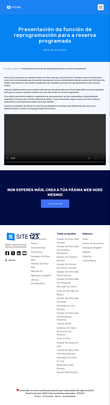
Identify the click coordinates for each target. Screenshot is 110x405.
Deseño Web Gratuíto (67, 372)
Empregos (92, 247)
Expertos (87, 256)
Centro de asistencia (93, 243)
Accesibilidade (69, 396)
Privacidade (48, 396)
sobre (85, 239)
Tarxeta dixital (64, 323)
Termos (37, 396)
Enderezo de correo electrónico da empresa (66, 331)
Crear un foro (63, 338)
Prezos (34, 243)
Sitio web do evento (67, 286)
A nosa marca (89, 260)
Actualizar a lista (10, 69)
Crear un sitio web (55, 204)
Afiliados (86, 252)
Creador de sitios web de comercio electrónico (68, 249)
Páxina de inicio (39, 239)
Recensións (36, 252)
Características (38, 247)
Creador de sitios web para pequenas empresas (68, 316)
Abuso (58, 396)
